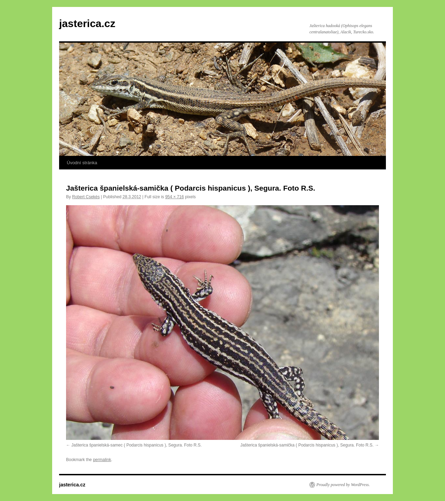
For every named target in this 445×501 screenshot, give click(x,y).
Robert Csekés (85, 196)
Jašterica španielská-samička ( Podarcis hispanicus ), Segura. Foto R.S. (307, 445)
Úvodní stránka (82, 162)
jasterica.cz (87, 23)
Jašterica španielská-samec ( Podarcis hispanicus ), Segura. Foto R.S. (136, 445)
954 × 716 (174, 196)
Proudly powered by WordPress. (343, 484)
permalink (102, 459)
